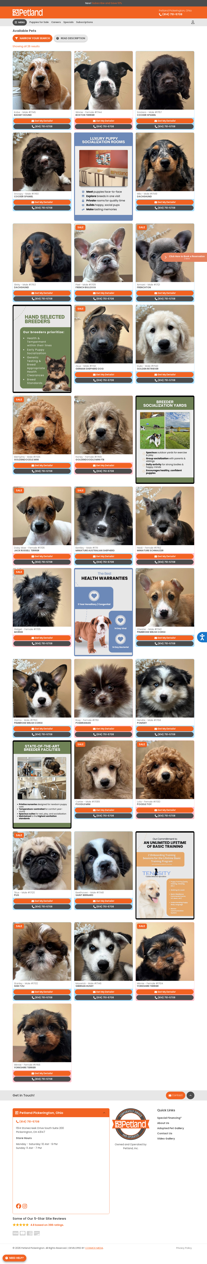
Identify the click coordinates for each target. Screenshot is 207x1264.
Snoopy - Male (26, 193)
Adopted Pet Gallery (170, 1128)
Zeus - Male (86, 366)
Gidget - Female (27, 629)
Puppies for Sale (39, 22)
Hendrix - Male (149, 720)
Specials (68, 22)
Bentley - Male (87, 547)
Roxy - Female (87, 720)
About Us (163, 1123)
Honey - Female (89, 456)
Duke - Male (147, 366)
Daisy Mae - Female (29, 547)
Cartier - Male (88, 801)
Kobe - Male (25, 112)
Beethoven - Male (90, 892)
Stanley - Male (26, 983)
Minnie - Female (150, 983)
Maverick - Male (88, 983)
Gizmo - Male (25, 720)
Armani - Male (148, 284)
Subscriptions (84, 22)
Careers (56, 22)
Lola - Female (148, 801)
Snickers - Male (149, 112)
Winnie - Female (89, 112)
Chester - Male (149, 629)
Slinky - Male (25, 284)
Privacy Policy (184, 1248)
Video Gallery (166, 1138)
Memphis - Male (27, 456)
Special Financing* (169, 1118)
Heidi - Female (149, 547)
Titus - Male (24, 892)
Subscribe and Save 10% (107, 3)
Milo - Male (147, 193)
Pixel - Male (86, 284)
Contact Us (164, 1133)
